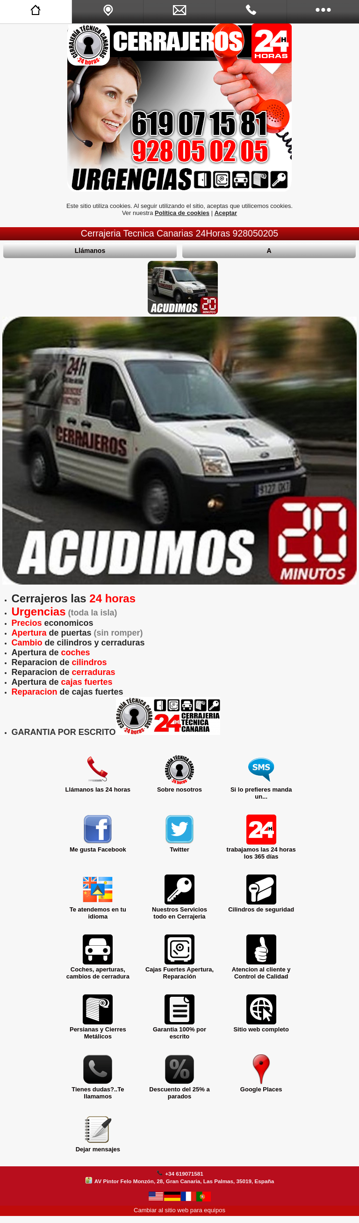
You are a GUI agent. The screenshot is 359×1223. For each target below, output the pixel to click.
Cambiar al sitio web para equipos (179, 1210)
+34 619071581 (184, 1174)
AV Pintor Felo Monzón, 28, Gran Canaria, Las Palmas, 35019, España (184, 1181)
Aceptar (226, 212)
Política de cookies (182, 212)
